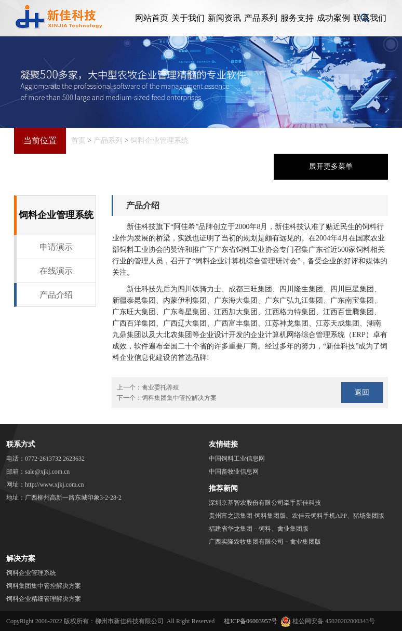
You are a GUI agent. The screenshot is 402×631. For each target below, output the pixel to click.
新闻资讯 (224, 18)
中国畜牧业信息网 (234, 471)
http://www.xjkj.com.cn (54, 484)
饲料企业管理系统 (159, 140)
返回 (362, 392)
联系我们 (369, 18)
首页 (78, 140)
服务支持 (297, 18)
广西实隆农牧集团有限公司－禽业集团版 (265, 541)
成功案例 (333, 18)
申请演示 (56, 247)
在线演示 (56, 270)
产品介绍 (56, 294)
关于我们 (188, 18)
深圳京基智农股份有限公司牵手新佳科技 (265, 502)
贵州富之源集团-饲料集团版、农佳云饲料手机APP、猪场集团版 (296, 515)
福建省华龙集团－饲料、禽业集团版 (259, 528)
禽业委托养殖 (160, 387)
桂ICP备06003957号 (250, 621)
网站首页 (151, 18)
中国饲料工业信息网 (237, 458)
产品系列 (260, 18)
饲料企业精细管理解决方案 (43, 598)
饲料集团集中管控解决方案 (179, 397)
